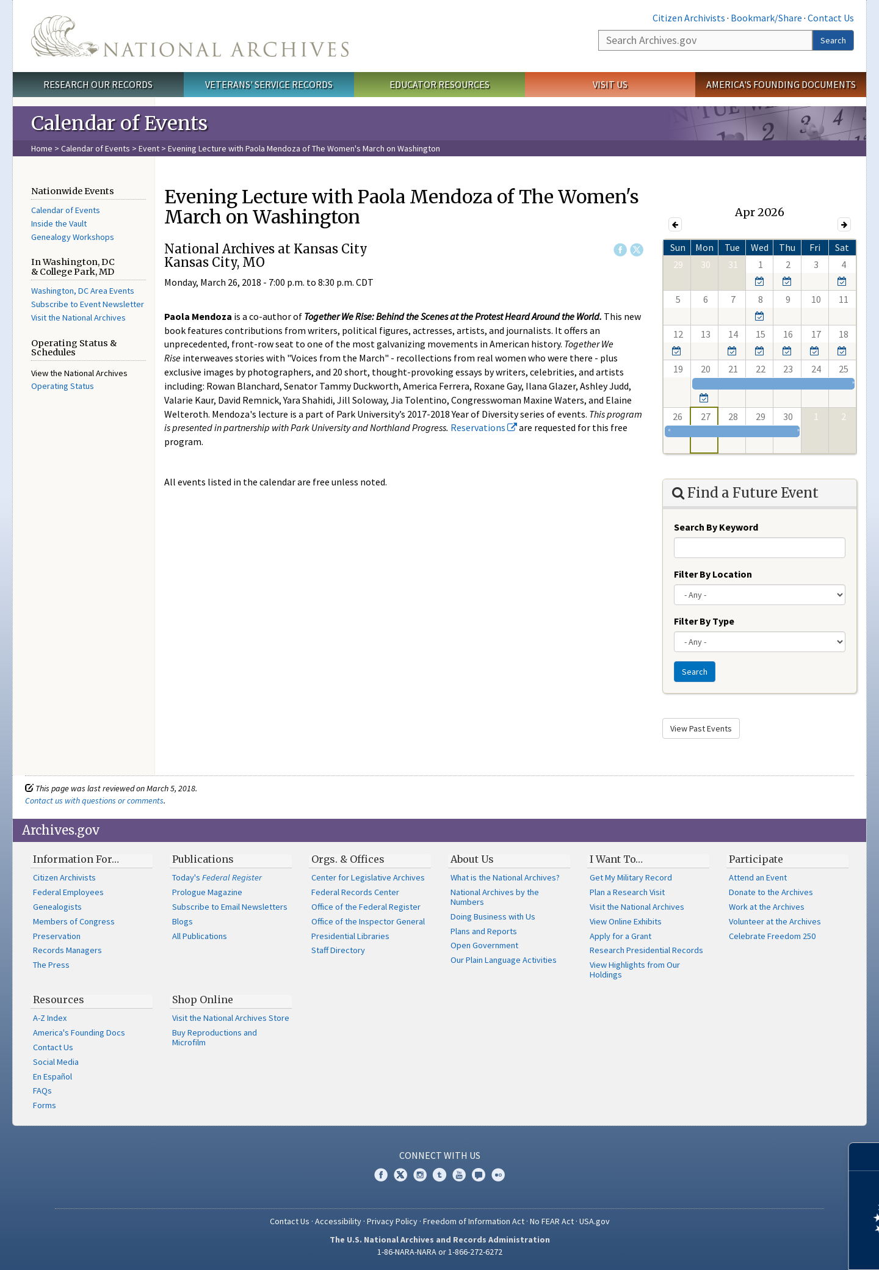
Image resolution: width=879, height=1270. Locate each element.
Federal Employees (68, 892)
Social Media (56, 1061)
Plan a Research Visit (627, 892)
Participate (756, 859)
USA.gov (594, 1221)
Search (833, 40)
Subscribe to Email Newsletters (230, 906)
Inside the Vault (59, 223)
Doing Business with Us (492, 916)
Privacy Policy (392, 1221)
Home (41, 148)
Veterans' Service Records (269, 84)
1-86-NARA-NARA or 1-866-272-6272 (439, 1251)
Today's (217, 877)
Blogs (182, 921)
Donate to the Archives (771, 892)
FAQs (42, 1090)
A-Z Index (50, 1017)
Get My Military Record (631, 877)
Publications (203, 859)
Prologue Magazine (207, 892)
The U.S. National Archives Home (190, 36)
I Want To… (616, 859)
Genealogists (57, 906)
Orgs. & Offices (348, 859)
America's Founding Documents (781, 84)
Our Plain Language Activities (503, 959)
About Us (472, 859)
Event (149, 148)
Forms (44, 1105)
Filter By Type (704, 621)
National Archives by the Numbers (494, 897)
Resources (58, 999)
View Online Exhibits (626, 921)
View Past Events (701, 728)
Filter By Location (713, 574)
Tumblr (439, 1174)
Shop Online (202, 999)
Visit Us (610, 84)
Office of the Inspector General (368, 921)
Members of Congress (74, 921)
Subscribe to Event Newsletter (87, 304)
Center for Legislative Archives (368, 877)
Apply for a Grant (620, 936)
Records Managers (67, 950)
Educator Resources (439, 84)
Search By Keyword (716, 527)
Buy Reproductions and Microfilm (214, 1037)
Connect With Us (439, 1155)
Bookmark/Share (766, 18)
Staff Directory (338, 950)
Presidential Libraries (350, 936)
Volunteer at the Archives (775, 921)
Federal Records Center (355, 892)
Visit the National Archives (78, 317)
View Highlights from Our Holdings (635, 969)
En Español (52, 1076)
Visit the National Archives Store (230, 1017)
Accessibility (338, 1221)
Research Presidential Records (646, 950)
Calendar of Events (95, 148)
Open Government (484, 945)
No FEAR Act (552, 1221)
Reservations (483, 427)
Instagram (420, 1174)
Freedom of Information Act (473, 1221)
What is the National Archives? (505, 877)
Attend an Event (758, 877)
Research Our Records (98, 84)
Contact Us (831, 18)
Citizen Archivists (689, 18)
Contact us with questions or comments (94, 800)
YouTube (459, 1174)
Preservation (57, 936)
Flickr (498, 1174)
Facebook (620, 249)
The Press (51, 964)
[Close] (864, 1156)
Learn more (770, 1248)
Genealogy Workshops (72, 236)
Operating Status (62, 385)
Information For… (76, 859)
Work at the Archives (767, 906)
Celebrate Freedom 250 (772, 936)
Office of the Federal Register (366, 906)
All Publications (199, 936)
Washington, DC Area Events (82, 290)
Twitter (636, 249)
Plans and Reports (483, 931)
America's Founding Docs (79, 1032)
